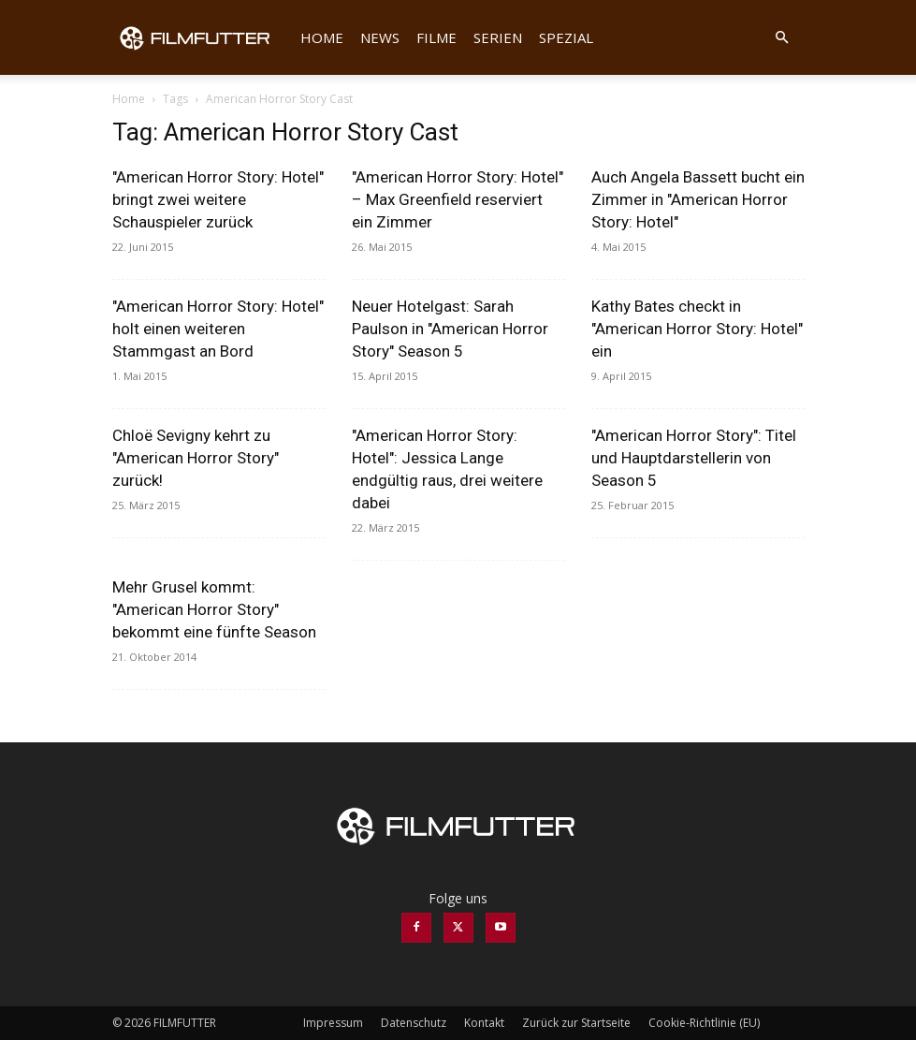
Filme (436, 37)
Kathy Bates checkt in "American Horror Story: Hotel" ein (697, 328)
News (380, 37)
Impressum (333, 1023)
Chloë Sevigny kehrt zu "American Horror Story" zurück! (195, 458)
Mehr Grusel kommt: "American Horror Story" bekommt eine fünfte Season (214, 609)
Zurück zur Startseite (576, 1023)
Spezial (566, 37)
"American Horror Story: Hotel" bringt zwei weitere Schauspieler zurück (218, 199)
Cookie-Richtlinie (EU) (704, 1023)
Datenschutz (413, 1023)
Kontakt (484, 1023)
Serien (497, 37)
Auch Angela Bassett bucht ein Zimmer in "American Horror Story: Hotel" (698, 199)
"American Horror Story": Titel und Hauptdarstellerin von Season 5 (693, 458)
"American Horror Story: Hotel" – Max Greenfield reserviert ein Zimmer (457, 199)
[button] (782, 38)
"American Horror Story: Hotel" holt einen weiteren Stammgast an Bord (218, 328)
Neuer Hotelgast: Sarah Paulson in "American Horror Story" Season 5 (450, 328)
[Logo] (202, 37)
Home (321, 37)
